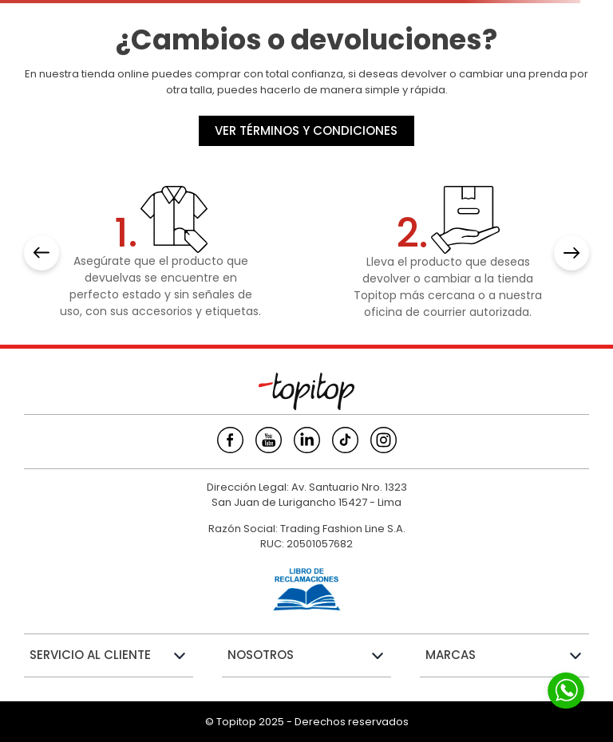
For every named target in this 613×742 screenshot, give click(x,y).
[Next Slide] (571, 252)
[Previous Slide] (41, 252)
